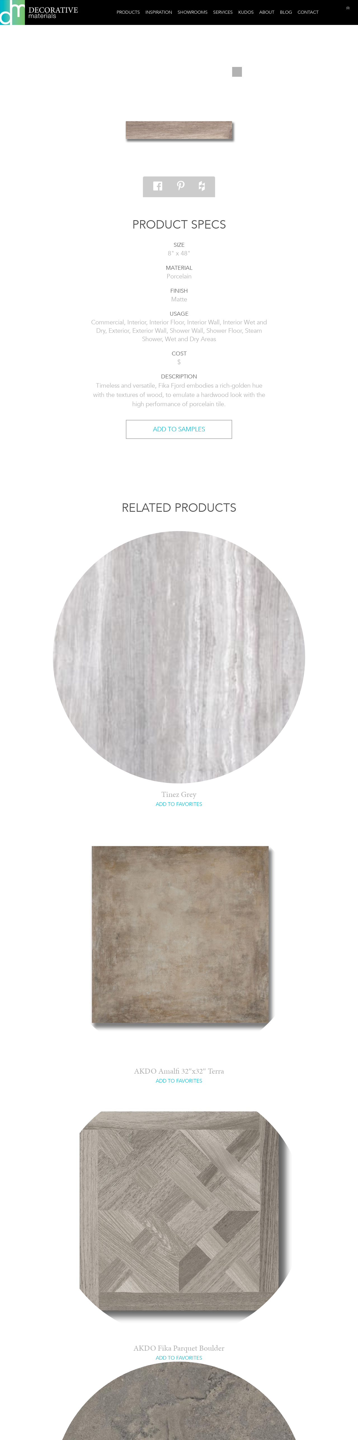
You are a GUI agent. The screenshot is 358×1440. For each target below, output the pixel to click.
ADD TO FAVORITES (179, 804)
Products (128, 12)
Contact (308, 12)
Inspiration (158, 12)
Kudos (246, 12)
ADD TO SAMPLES (179, 429)
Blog (286, 12)
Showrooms (193, 12)
